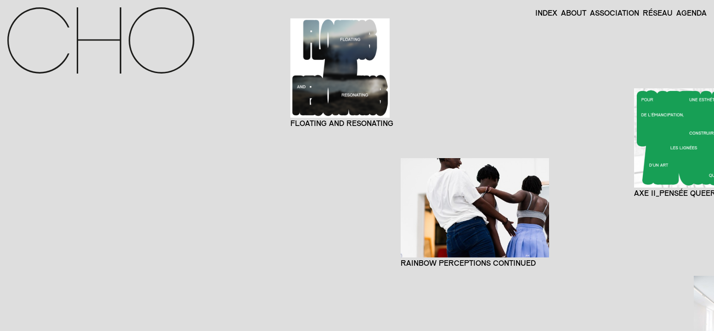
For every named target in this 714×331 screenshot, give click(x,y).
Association (614, 12)
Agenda (691, 12)
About (573, 12)
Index (546, 12)
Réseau (658, 12)
